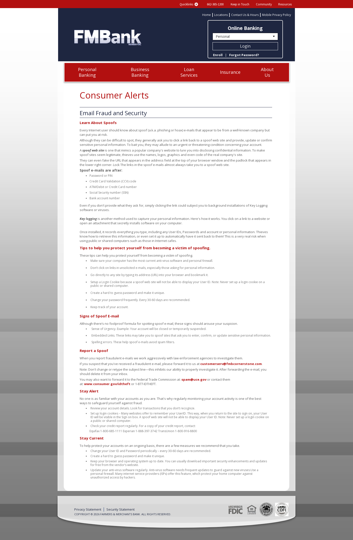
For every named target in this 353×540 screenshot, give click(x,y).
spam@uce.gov (193, 379)
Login (245, 46)
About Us (267, 72)
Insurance (230, 72)
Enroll (218, 55)
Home (206, 15)
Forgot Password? (244, 55)
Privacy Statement (87, 509)
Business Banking (140, 72)
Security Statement (120, 509)
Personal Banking (87, 72)
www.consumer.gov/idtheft (107, 384)
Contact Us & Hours (245, 15)
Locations (221, 15)
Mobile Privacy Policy (276, 15)
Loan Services (189, 72)
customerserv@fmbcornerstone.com (231, 364)
